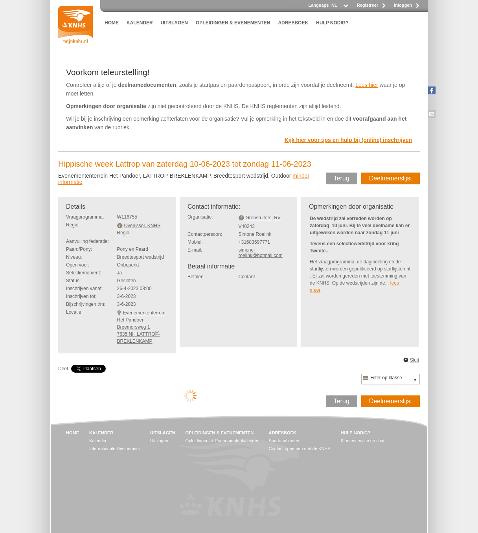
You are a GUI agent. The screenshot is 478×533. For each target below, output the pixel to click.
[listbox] (339, 7)
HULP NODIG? (332, 23)
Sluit (414, 360)
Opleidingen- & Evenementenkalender (222, 440)
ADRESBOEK (293, 23)
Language (318, 5)
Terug (341, 178)
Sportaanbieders (285, 440)
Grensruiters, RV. (263, 218)
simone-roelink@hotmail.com (261, 252)
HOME (112, 23)
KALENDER (140, 23)
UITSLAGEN (174, 23)
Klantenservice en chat (362, 440)
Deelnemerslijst (390, 178)
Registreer (367, 5)
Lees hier (366, 85)
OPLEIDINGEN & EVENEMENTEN (233, 23)
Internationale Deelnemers (114, 448)
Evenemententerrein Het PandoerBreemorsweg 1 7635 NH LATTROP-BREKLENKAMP (141, 327)
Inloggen (403, 5)
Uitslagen (159, 440)
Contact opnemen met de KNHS (300, 448)
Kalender (98, 440)
